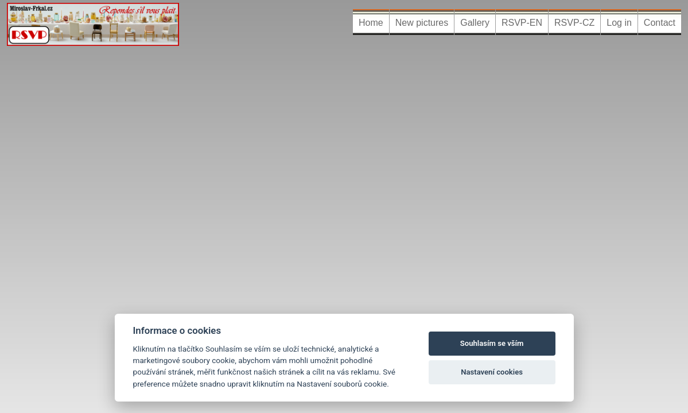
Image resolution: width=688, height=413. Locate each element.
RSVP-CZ (574, 23)
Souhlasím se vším (492, 343)
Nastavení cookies (492, 372)
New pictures (421, 23)
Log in (619, 23)
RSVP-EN (522, 23)
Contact (659, 23)
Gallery (474, 23)
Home (371, 23)
